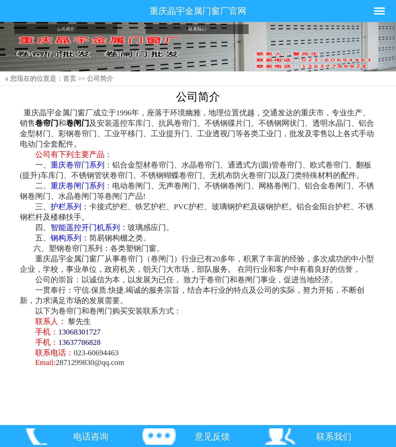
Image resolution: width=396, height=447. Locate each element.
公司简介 (66, 29)
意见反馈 (212, 437)
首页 (69, 78)
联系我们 (197, 29)
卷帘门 (46, 123)
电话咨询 (90, 437)
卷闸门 (77, 123)
